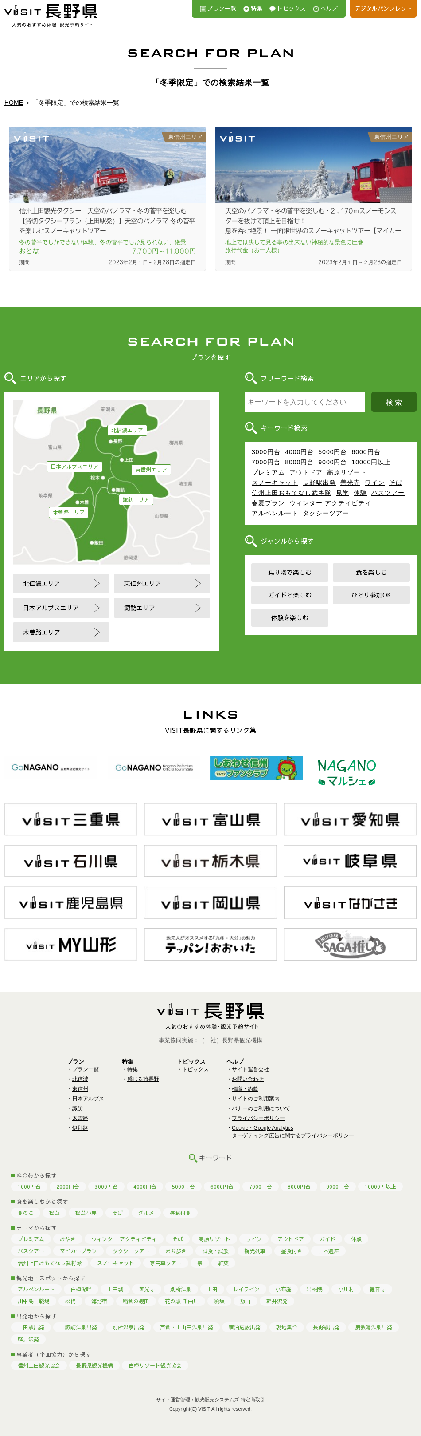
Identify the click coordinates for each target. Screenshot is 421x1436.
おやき (68, 1238)
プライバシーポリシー (258, 1118)
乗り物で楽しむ (290, 572)
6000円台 (365, 451)
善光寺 (350, 482)
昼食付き (180, 1212)
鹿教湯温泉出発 (373, 1327)
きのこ (26, 1212)
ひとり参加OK (371, 594)
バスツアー (388, 492)
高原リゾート (347, 472)
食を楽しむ (371, 572)
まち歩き (176, 1250)
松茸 (54, 1212)
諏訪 (77, 1108)
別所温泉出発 (128, 1327)
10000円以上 (371, 462)
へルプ (329, 8)
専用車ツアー (166, 1262)
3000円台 (266, 451)
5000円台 (332, 451)
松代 (70, 1301)
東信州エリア (151, 469)
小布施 (283, 1289)
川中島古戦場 (34, 1301)
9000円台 (332, 462)
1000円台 (29, 1186)
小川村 (346, 1289)
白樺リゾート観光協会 (155, 1365)
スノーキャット (275, 482)
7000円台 (266, 462)
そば (395, 482)
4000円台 (299, 451)
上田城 (115, 1289)
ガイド (327, 1238)
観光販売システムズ (217, 1399)
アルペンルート (275, 513)
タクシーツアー (326, 513)
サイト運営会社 (250, 1069)
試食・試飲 (215, 1250)
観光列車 (254, 1250)
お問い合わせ (248, 1079)
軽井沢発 (277, 1301)
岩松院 (315, 1289)
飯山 (245, 1301)
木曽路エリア (69, 512)
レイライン (246, 1289)
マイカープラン (78, 1250)
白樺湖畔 (81, 1289)
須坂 (219, 1301)
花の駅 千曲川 (182, 1301)
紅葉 (223, 1262)
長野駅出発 (319, 482)
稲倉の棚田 (136, 1301)
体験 (360, 492)
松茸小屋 (86, 1212)
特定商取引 (253, 1399)
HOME (13, 102)
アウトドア (306, 472)
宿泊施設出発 (245, 1327)
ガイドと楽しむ (290, 594)
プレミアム (268, 472)
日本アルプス (88, 1099)
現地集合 (286, 1327)
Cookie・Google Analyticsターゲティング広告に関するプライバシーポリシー (293, 1132)
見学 (342, 492)
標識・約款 (245, 1089)
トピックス (291, 8)
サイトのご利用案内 (256, 1099)
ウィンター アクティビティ (330, 502)
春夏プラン (268, 502)
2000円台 (67, 1186)
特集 (256, 8)
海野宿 (99, 1301)
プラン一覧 (221, 8)
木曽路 (80, 1118)
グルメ (146, 1212)
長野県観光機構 (94, 1365)
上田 (212, 1289)
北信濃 (80, 1079)
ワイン (375, 482)
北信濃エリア (127, 430)
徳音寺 (378, 1289)
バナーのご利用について (261, 1108)
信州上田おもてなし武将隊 (291, 492)
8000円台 (299, 462)
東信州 (80, 1089)
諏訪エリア (136, 499)
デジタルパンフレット (383, 8)
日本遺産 (328, 1250)
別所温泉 (180, 1289)
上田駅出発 (31, 1327)
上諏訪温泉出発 (78, 1327)
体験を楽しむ (289, 617)
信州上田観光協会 (39, 1365)
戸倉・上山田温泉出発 (186, 1327)
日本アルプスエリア (74, 466)
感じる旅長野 (143, 1079)
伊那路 (80, 1128)
